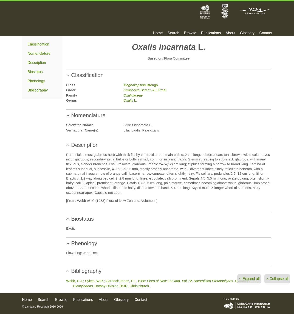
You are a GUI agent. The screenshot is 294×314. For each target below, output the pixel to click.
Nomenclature (39, 53)
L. (130, 100)
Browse (190, 33)
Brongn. (141, 85)
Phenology (36, 81)
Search (173, 33)
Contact (265, 33)
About (230, 33)
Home (158, 33)
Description (37, 63)
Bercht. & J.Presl (145, 90)
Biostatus (35, 72)
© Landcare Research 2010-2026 (42, 306)
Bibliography (38, 90)
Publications (211, 33)
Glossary (247, 33)
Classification (38, 44)
